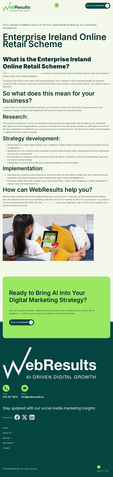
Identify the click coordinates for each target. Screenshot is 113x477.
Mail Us (24, 394)
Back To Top (102, 471)
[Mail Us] (24, 388)
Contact (6, 448)
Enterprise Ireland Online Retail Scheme (24, 73)
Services (7, 438)
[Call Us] (6, 388)
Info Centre (9, 443)
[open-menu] (56, 5)
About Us (8, 433)
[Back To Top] (98, 467)
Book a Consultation (98, 6)
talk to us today (49, 202)
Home (5, 428)
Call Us (5, 394)
